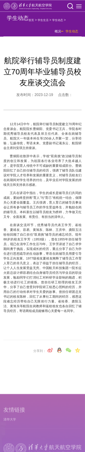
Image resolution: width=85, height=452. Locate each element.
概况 (58, 33)
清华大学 (9, 443)
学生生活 (43, 21)
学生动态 (57, 21)
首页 (31, 21)
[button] (70, 6)
